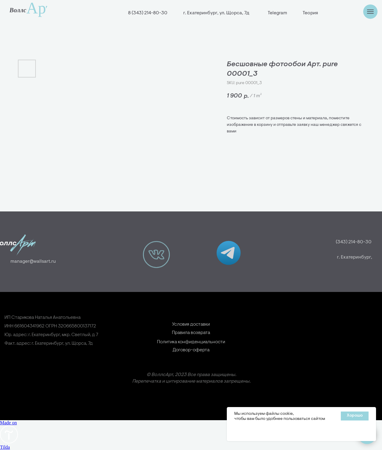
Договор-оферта (191, 358)
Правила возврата (191, 341)
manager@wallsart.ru (26, 261)
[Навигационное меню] (370, 12)
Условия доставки (191, 333)
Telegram (277, 13)
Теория (310, 13)
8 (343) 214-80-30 (147, 13)
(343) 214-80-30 (360, 242)
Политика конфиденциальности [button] (191, 353)
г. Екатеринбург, (363, 257)
